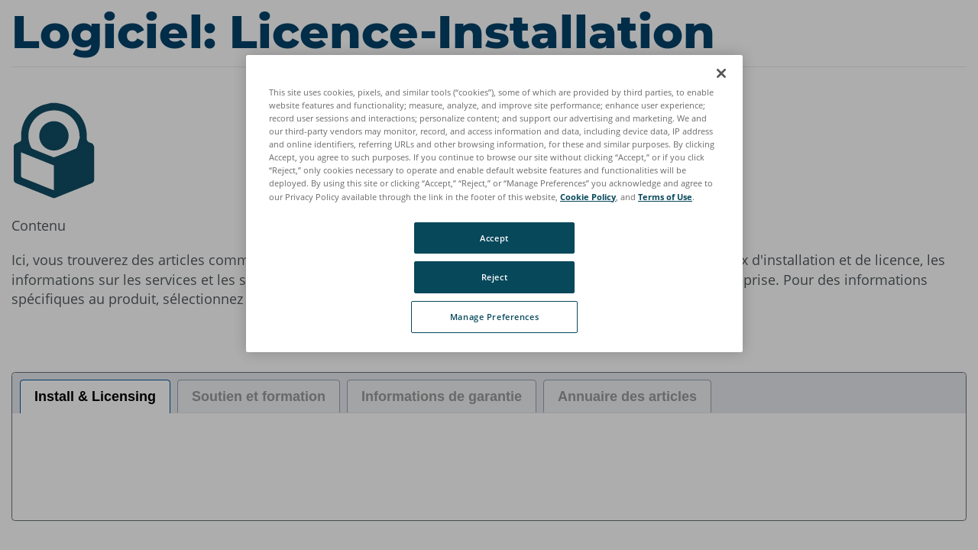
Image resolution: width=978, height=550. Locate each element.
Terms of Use (665, 196)
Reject (494, 277)
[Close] (721, 73)
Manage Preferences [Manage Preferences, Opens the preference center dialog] (494, 316)
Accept (494, 238)
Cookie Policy (588, 196)
